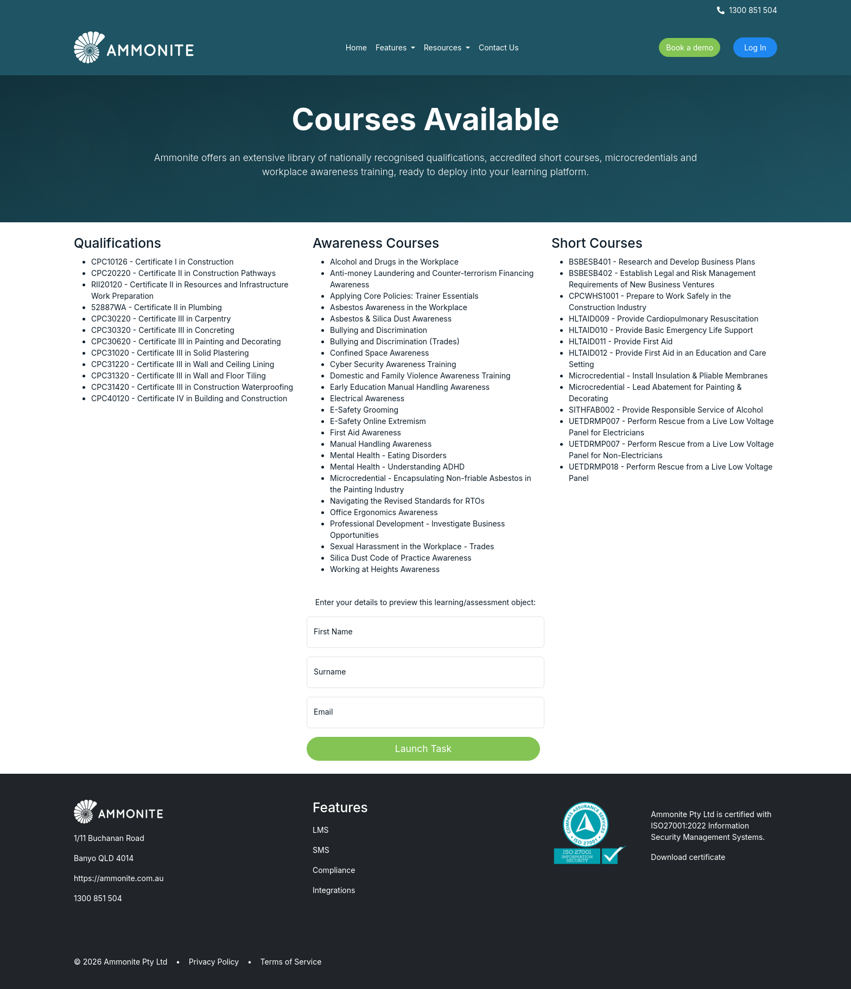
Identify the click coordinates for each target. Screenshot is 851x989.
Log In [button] (755, 47)
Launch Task (423, 748)
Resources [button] (444, 47)
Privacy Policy (214, 961)
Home (356, 47)
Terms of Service (291, 961)
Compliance (334, 870)
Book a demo (689, 47)
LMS (321, 829)
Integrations (334, 890)
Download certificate (688, 857)
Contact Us (499, 47)
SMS (321, 850)
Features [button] (392, 47)
